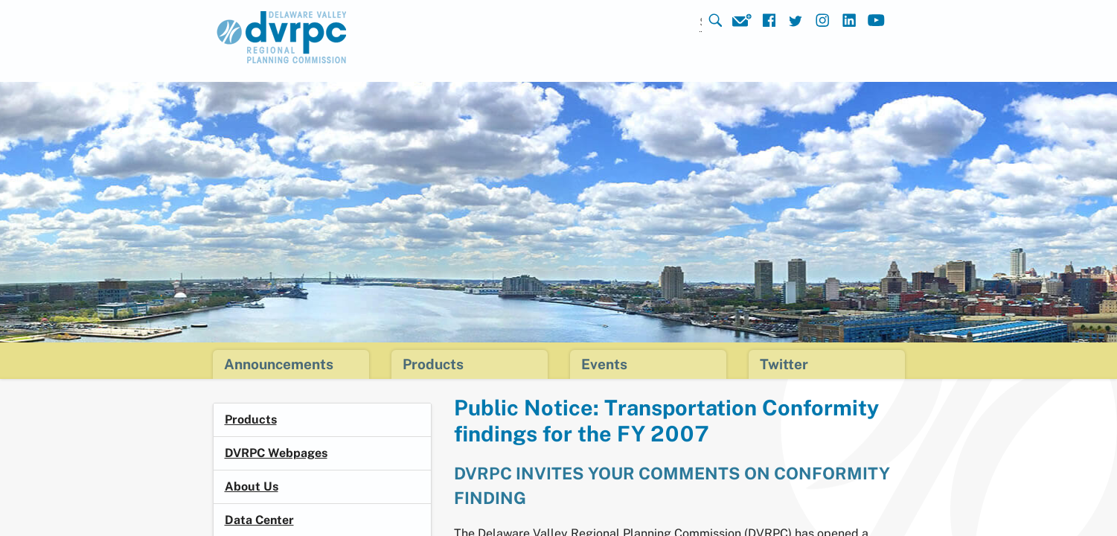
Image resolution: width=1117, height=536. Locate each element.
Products (251, 419)
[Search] (681, 22)
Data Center (259, 520)
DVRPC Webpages (276, 453)
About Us (251, 486)
